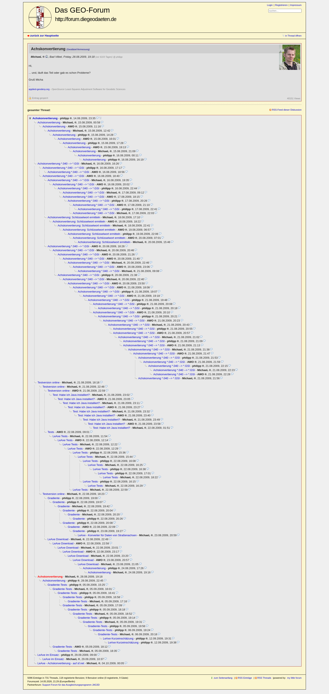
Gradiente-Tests (57, 584)
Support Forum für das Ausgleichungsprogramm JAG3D (70, 685)
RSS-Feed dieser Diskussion (287, 109)
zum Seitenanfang (223, 678)
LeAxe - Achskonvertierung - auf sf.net (61, 663)
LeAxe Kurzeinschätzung (118, 638)
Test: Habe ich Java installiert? (71, 394)
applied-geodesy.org (39, 89)
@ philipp (118, 57)
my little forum (294, 678)
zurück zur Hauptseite (44, 35)
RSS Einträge (245, 678)
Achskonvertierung (45, 118)
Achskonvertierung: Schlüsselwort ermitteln (74, 217)
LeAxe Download (58, 539)
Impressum (296, 5)
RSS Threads (264, 678)
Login (270, 5)
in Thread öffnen (293, 35)
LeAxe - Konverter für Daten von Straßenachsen (107, 535)
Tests (51, 432)
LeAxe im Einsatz (48, 654)
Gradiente (54, 498)
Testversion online (49, 382)
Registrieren (281, 5)
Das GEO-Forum (85, 14)
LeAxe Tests (60, 436)
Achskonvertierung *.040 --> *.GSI (58, 163)
